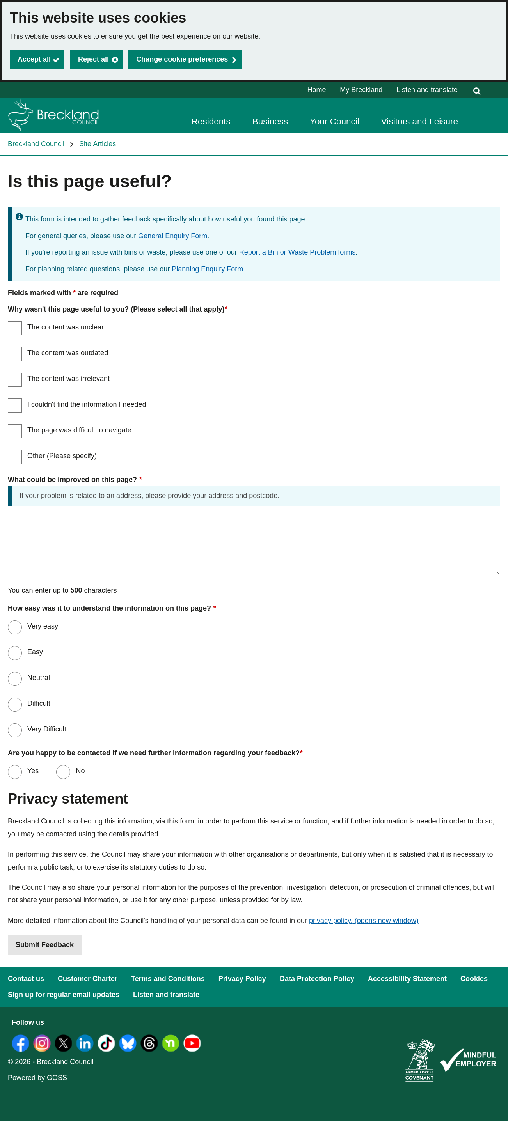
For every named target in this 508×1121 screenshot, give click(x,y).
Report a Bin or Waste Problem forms (297, 252)
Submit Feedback (45, 945)
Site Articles (97, 144)
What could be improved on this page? (75, 480)
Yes (32, 771)
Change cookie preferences (182, 59)
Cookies (474, 979)
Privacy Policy (242, 979)
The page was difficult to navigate (79, 430)
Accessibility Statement (407, 979)
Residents (211, 121)
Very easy (42, 626)
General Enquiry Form (172, 236)
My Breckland (361, 90)
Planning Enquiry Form (207, 269)
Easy (35, 652)
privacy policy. (364, 920)
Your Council (334, 121)
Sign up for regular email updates (63, 995)
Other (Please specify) (62, 456)
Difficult (38, 703)
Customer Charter (87, 979)
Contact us (26, 979)
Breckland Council (36, 144)
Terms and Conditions (168, 979)
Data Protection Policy (317, 979)
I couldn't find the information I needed (86, 404)
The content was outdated (67, 353)
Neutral (38, 678)
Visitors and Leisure (419, 121)
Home (316, 90)
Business (270, 121)
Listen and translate (427, 90)
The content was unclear (65, 327)
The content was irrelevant (68, 379)
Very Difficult (46, 729)
